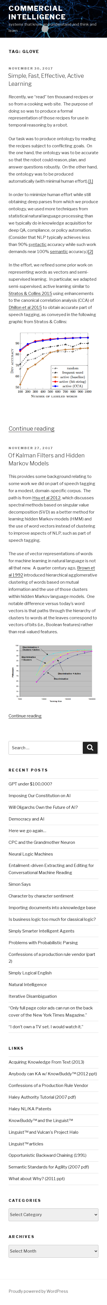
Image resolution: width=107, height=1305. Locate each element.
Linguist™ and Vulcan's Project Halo (43, 1132)
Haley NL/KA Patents (30, 1108)
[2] (90, 251)
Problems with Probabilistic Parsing (43, 942)
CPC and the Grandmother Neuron (42, 842)
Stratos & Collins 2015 (30, 293)
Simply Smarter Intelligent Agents (41, 931)
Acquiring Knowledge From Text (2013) (46, 1062)
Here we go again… (27, 830)
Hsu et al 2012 (46, 497)
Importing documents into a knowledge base (52, 907)
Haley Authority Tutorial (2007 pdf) (42, 1097)
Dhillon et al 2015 (25, 307)
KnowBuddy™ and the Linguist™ (41, 1120)
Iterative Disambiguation (33, 996)
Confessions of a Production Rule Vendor (48, 1085)
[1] (90, 181)
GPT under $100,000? (30, 784)
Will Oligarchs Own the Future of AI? (43, 807)
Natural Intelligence (28, 984)
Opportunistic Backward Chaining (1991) (47, 1155)
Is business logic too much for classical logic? (52, 919)
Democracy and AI (27, 819)
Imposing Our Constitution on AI (40, 795)
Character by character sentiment (41, 896)
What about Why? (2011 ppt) (37, 1178)
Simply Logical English (30, 973)
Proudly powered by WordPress (38, 1291)
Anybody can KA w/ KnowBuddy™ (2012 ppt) (53, 1073)
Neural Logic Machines (31, 854)
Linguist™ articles (26, 1144)
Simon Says (20, 884)
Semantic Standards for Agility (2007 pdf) (49, 1167)
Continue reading (31, 428)
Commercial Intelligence (37, 12)
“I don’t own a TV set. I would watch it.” (46, 1026)
